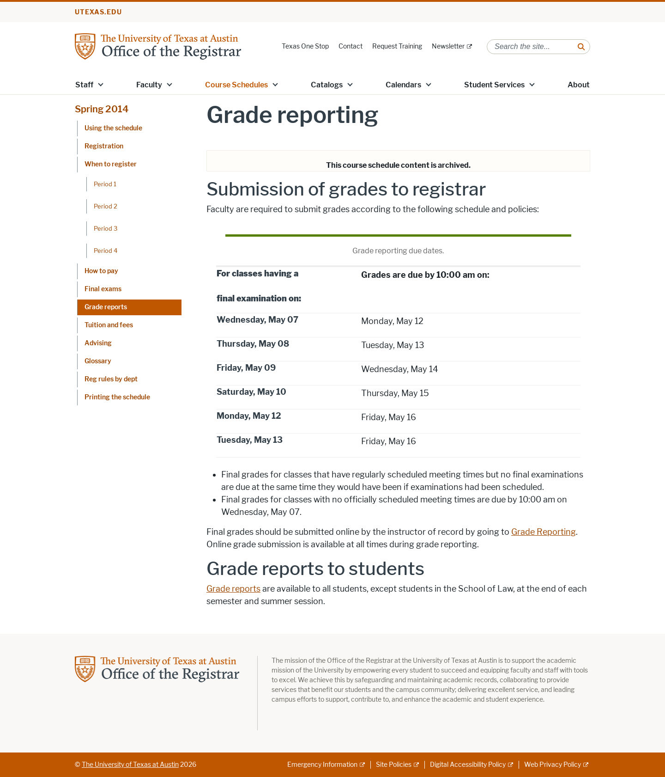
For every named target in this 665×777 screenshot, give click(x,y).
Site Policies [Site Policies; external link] (393, 765)
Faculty (149, 84)
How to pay (101, 271)
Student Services (494, 84)
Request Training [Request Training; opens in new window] (397, 46)
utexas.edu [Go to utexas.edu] (98, 12)
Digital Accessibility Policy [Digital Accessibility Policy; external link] (468, 765)
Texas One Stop (305, 46)
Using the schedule (113, 128)
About (579, 84)
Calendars (403, 84)
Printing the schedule (117, 397)
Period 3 (105, 228)
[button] (100, 84)
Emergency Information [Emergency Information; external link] (322, 765)
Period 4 (105, 250)
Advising (98, 343)
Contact (351, 46)
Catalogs (327, 84)
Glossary (98, 361)
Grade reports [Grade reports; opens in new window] (233, 589)
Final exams (103, 289)
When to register (111, 164)
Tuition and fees (109, 325)
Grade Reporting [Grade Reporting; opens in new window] (543, 532)
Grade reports (106, 307)
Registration (104, 146)
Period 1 (105, 184)
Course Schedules (236, 84)
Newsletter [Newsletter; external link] (448, 46)
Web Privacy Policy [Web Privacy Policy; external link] (552, 765)
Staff (84, 84)
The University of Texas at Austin (130, 765)
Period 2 (105, 206)
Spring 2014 (102, 109)
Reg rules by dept (111, 379)
